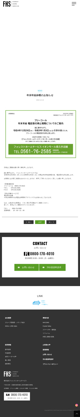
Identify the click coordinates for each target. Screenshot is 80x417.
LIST (40, 222)
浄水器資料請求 (54, 267)
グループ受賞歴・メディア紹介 (15, 322)
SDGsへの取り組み (11, 326)
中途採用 (8, 353)
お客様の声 (46, 345)
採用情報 (8, 345)
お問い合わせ (28, 267)
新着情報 (46, 350)
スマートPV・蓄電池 (49, 329)
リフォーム (46, 333)
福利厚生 (8, 364)
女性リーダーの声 (10, 356)
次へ (50, 222)
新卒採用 (8, 349)
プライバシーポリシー (50, 364)
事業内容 (46, 318)
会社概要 (8, 318)
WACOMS (46, 322)
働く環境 (8, 360)
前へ (29, 222)
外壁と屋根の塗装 (48, 337)
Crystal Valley (47, 326)
